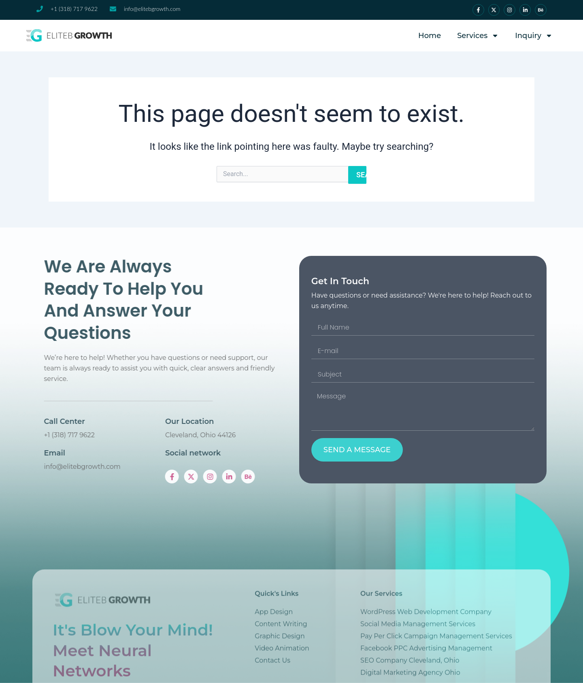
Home (429, 35)
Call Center (131, 421)
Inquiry (534, 35)
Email (121, 453)
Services (478, 35)
